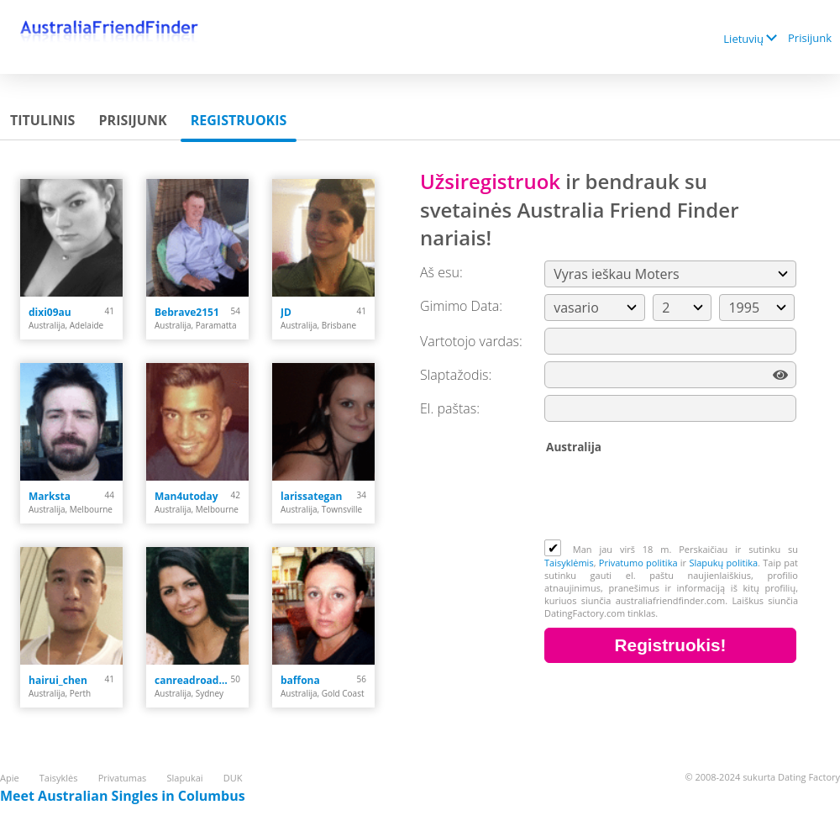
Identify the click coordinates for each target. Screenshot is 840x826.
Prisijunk (810, 37)
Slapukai (185, 777)
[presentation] (672, 498)
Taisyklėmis (569, 562)
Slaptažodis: (455, 375)
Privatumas (122, 777)
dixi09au (50, 312)
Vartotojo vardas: (471, 341)
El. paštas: (450, 408)
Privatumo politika (638, 562)
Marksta (50, 496)
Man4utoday (186, 496)
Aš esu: (441, 272)
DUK (233, 777)
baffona (300, 680)
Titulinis (42, 120)
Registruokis (239, 120)
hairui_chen (58, 680)
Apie (9, 777)
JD (286, 312)
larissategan (311, 496)
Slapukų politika (723, 562)
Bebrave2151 (187, 312)
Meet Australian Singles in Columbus (122, 796)
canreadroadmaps (193, 680)
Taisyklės (58, 777)
